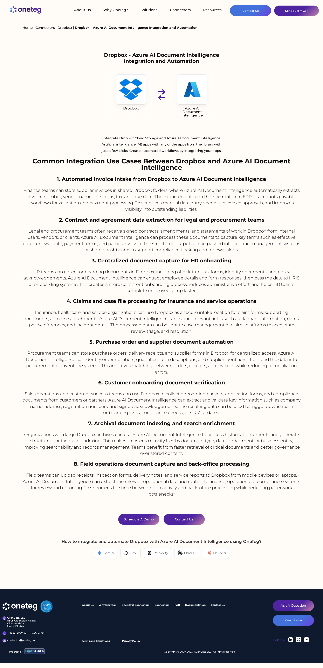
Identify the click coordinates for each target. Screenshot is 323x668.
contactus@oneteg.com (19, 640)
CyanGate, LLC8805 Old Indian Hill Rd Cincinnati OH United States (19, 622)
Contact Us (250, 11)
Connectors (180, 10)
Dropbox (65, 28)
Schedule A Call (296, 11)
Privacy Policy (131, 640)
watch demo (293, 620)
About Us (82, 10)
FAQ (177, 604)
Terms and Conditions (96, 640)
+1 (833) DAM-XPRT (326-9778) (23, 633)
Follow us (279, 639)
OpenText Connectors (135, 604)
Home (27, 28)
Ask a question (293, 605)
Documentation (195, 604)
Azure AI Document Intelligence (192, 95)
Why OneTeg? (115, 10)
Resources (212, 10)
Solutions (149, 10)
